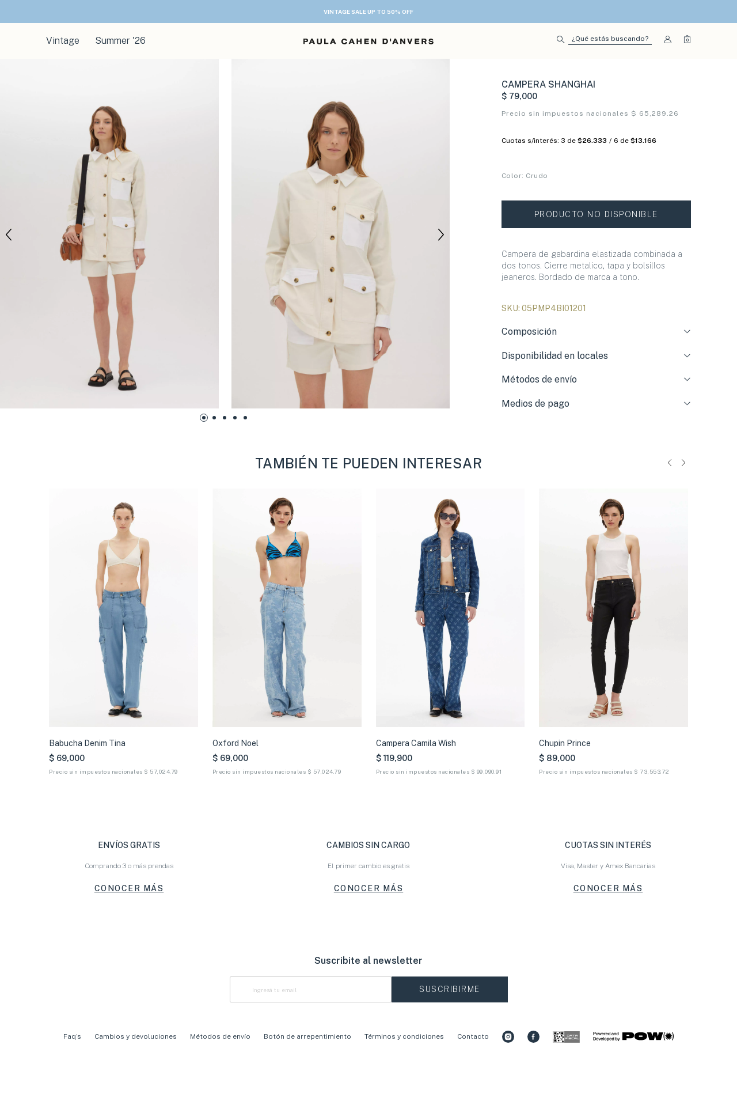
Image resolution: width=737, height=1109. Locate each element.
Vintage (62, 40)
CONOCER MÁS (129, 932)
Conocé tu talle (527, 223)
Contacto (473, 1081)
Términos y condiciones (404, 1081)
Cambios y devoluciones (135, 1081)
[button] (604, 41)
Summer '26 (120, 40)
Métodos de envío (220, 1081)
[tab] (596, 376)
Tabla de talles (666, 223)
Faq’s (72, 1081)
